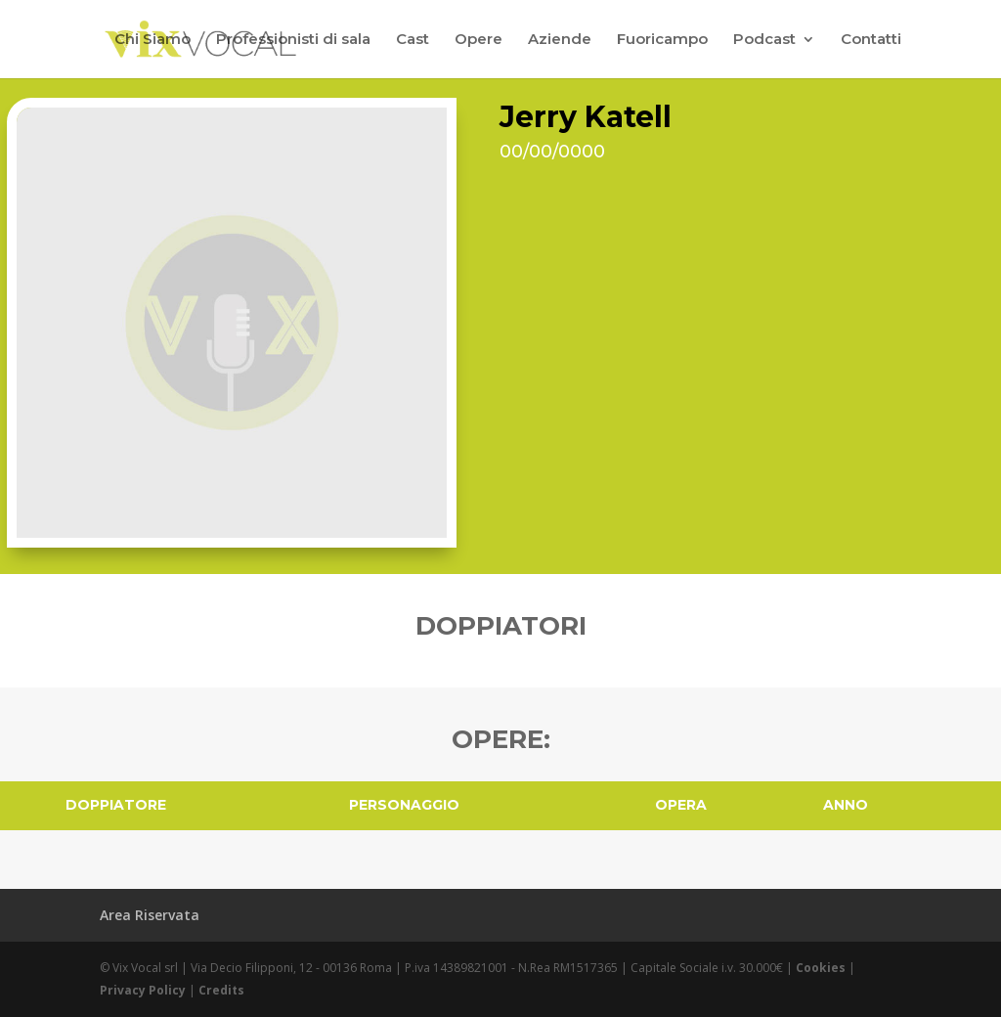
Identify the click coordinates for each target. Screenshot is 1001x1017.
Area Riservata (149, 915)
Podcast (764, 40)
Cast (412, 40)
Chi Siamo (152, 40)
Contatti (871, 40)
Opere (478, 40)
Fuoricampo (662, 40)
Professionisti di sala (293, 40)
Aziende (559, 40)
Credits (221, 990)
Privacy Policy (143, 990)
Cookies (821, 967)
